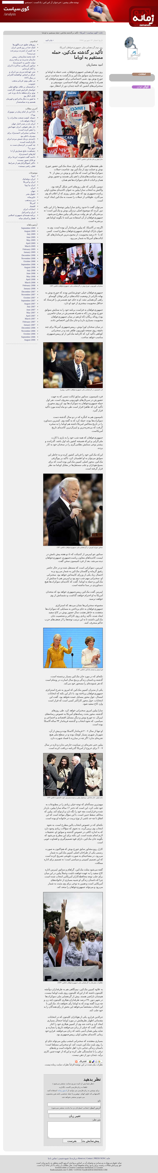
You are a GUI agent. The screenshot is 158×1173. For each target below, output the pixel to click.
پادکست (37, 2)
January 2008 (29, 288)
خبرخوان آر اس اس (52, 2)
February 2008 (29, 285)
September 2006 (28, 337)
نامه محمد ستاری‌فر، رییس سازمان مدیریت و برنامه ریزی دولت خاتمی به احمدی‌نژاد (22, 59)
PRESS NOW (99, 1158)
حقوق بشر (30, 194)
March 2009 (30, 246)
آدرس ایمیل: (95, 1108)
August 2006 (29, 340)
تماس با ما (52, 1158)
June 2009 (31, 237)
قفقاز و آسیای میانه (27, 218)
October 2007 (29, 298)
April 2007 (30, 316)
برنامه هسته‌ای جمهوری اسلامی (21, 215)
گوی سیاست (92, 33)
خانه (101, 33)
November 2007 (28, 294)
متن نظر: (96, 1119)
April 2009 (30, 243)
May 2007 (31, 312)
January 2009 (29, 252)
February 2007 (29, 322)
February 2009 (29, 249)
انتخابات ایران (29, 209)
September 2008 (28, 264)
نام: (99, 1100)
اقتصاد (32, 206)
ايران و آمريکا (29, 182)
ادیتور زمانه (62, 1090)
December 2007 (28, 291)
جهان (33, 191)
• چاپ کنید (49, 40)
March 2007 (30, 319)
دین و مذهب (30, 200)
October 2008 (29, 261)
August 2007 (29, 304)
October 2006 (29, 334)
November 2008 (28, 258)
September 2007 (28, 300)
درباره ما (73, 1158)
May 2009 (31, 240)
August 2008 (29, 267)
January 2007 (29, 325)
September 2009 (28, 228)
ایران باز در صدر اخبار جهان (23, 124)
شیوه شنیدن (63, 1158)
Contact (89, 1158)
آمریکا (82, 33)
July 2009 (31, 234)
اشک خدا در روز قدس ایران (23, 47)
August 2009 (29, 231)
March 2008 (30, 282)
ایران (33, 188)
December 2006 (28, 328)
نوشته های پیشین (71, 2)
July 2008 (31, 270)
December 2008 (28, 255)
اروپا (33, 176)
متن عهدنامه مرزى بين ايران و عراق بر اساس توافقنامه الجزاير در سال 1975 (21, 75)
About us (81, 1158)
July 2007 (31, 306)
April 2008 (30, 279)
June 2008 (31, 273)
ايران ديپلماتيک (28, 179)
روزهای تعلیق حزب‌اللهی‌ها (24, 44)
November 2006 (28, 331)
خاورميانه (31, 197)
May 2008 (31, 276)
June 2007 (31, 310)
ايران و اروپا (30, 185)
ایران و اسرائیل (28, 212)
